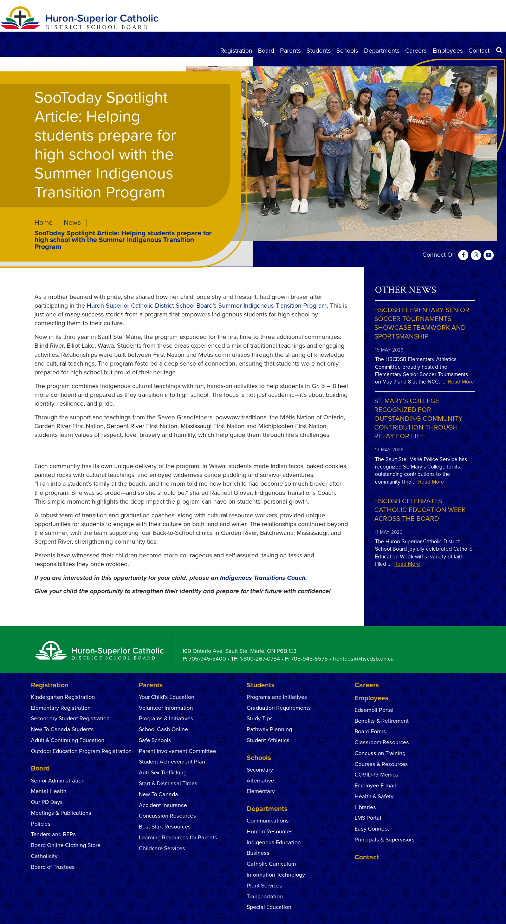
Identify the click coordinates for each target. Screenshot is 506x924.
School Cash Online (163, 729)
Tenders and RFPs (53, 834)
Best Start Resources (165, 826)
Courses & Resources (381, 764)
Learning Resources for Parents (178, 837)
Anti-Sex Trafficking (163, 772)
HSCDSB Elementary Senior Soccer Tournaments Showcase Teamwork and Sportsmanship (421, 323)
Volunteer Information (166, 708)
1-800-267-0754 (260, 658)
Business (258, 853)
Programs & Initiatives (166, 718)
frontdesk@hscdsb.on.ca (363, 658)
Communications (268, 820)
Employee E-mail (375, 785)
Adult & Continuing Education (67, 740)
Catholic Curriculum (271, 863)
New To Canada (158, 794)
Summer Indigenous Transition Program (272, 305)
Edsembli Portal (374, 710)
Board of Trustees (53, 867)
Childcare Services (162, 848)
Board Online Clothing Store (65, 845)
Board (266, 50)
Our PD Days (47, 802)
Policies (41, 823)
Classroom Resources (382, 742)
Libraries (365, 807)
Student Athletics (268, 740)
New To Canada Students (62, 729)
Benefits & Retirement (382, 721)
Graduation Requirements (279, 708)
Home (43, 223)
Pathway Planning (269, 729)
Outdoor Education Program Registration (81, 751)
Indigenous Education (274, 842)
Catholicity (44, 856)
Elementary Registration (61, 708)
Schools (347, 50)
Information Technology (276, 874)
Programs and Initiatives (277, 697)
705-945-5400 (207, 658)
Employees (448, 50)
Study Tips (260, 718)
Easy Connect (372, 828)
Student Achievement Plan (172, 761)
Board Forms (370, 731)
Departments (382, 50)
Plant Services (264, 885)
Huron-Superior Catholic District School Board (150, 305)
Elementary (261, 791)
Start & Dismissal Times (168, 783)
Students (318, 50)
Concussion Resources (167, 815)
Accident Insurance (163, 805)
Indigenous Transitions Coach (262, 578)
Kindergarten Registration (63, 697)
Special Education (269, 907)
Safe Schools (155, 740)
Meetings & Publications (61, 813)
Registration (236, 50)
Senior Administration (58, 780)
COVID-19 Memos (376, 774)
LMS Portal (368, 817)
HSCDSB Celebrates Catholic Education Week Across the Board (420, 510)
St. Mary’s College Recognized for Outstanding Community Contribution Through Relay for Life (418, 418)
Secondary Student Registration (70, 718)
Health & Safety (374, 796)
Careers (416, 50)
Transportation (265, 896)
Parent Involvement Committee (177, 751)
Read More (461, 382)
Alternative (260, 780)
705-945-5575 (309, 658)
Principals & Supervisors (385, 839)
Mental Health (49, 791)
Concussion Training (380, 753)
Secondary (260, 769)
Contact (478, 50)
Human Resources (270, 831)
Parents (290, 50)
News (72, 223)
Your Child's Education (166, 697)
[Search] (499, 50)
